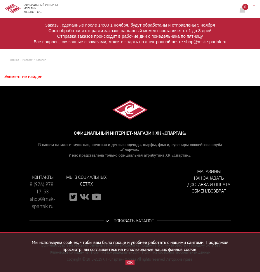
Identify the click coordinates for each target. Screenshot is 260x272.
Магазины (209, 171)
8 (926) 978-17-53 (42, 188)
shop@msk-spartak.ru (42, 202)
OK (130, 262)
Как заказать (209, 178)
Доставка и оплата (208, 184)
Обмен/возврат (209, 191)
